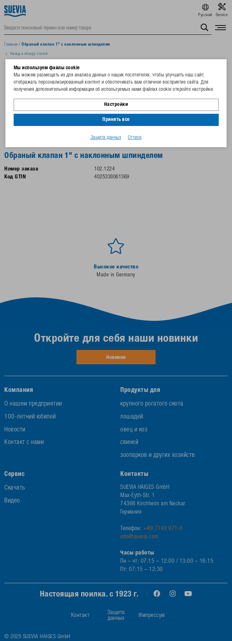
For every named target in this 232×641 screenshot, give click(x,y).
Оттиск (135, 137)
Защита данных (106, 137)
